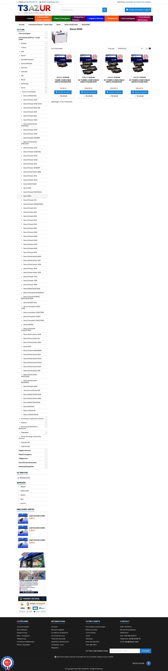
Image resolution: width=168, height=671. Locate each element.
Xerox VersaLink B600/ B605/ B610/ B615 (30, 298)
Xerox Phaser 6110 (29, 200)
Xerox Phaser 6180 (30, 228)
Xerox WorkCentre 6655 (32, 256)
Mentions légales (57, 630)
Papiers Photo (22, 633)
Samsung (24, 84)
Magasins (55, 648)
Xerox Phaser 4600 (30, 180)
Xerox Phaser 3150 (30, 116)
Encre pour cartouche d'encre (32, 419)
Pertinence (130, 48)
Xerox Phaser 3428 (30, 160)
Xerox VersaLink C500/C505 (33, 312)
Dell (22, 51)
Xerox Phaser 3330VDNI (32, 152)
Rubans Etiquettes (23, 645)
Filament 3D (25, 442)
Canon (23, 47)
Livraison (54, 627)
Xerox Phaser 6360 (30, 244)
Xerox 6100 (27, 196)
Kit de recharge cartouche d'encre (30, 437)
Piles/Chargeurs (25, 454)
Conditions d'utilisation (59, 633)
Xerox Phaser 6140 (30, 224)
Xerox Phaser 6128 (30, 216)
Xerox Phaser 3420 (30, 156)
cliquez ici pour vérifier (105, 657)
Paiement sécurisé (58, 639)
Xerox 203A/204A (29, 96)
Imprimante (25, 446)
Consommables (23, 627)
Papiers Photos (25, 450)
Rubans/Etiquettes (26, 466)
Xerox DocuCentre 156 (31, 390)
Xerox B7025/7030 (30, 302)
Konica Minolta (26, 63)
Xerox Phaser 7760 (30, 280)
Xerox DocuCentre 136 (31, 338)
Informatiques (24, 33)
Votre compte (93, 621)
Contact (124, 621)
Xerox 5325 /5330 (29, 184)
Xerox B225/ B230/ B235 (32, 394)
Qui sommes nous (58, 636)
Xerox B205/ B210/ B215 (31, 289)
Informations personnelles (95, 627)
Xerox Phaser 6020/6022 (32, 192)
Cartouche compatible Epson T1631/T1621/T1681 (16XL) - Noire (38, 540)
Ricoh (23, 80)
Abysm (23, 487)
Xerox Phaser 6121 (29, 208)
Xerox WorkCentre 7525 (32, 272)
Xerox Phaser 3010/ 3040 (32, 104)
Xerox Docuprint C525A (32, 316)
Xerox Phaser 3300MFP (31, 138)
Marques (21, 482)
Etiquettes (24, 432)
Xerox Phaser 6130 (30, 220)
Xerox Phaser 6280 (30, 236)
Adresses (89, 639)
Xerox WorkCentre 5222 (32, 367)
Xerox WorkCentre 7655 (32, 342)
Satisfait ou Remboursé (60, 642)
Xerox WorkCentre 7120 (32, 260)
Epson (23, 55)
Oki (22, 76)
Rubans (24, 423)
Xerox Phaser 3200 (30, 120)
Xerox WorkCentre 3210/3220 (29, 125)
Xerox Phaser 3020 (30, 100)
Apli (21, 499)
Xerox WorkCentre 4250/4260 (29, 376)
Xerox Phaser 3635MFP (31, 168)
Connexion (129, 2)
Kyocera (24, 67)
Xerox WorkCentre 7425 (32, 264)
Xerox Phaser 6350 (30, 240)
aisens (22, 495)
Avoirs (88, 636)
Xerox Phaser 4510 (30, 176)
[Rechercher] (84, 10)
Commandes (91, 633)
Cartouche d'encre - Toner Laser (29, 38)
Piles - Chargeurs (23, 636)
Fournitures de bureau (27, 462)
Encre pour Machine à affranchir (28, 428)
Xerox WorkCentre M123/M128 (29, 381)
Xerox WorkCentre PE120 (32, 358)
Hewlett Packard (27, 59)
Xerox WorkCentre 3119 (31, 108)
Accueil (21, 29)
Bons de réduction (92, 642)
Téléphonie (23, 458)
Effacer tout (23, 478)
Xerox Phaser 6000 (30, 386)
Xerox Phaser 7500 (30, 268)
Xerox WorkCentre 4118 (31, 371)
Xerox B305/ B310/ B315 (31, 402)
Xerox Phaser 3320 (30, 148)
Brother (24, 43)
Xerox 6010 (27, 188)
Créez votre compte (143, 2)
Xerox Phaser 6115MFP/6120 (33, 204)
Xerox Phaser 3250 (30, 134)
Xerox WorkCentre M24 (32, 354)
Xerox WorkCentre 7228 (32, 334)
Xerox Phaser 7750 (30, 276)
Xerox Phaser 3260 (30, 130)
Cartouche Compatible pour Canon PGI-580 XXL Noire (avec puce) (38, 516)
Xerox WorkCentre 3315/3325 (29, 143)
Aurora (23, 503)
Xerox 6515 (27, 346)
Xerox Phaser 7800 (30, 285)
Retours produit (91, 630)
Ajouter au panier (63, 92)
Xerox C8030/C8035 (30, 414)
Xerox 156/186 (28, 324)
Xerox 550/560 (28, 406)
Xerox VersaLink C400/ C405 (30, 307)
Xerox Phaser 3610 (30, 164)
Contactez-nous (57, 645)
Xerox (23, 88)
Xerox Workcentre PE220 (32, 362)
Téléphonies (21, 639)
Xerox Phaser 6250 (30, 232)
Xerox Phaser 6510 (30, 252)
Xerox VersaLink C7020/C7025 (28, 329)
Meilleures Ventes (25, 509)
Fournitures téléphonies (25, 642)
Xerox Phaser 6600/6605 (32, 350)
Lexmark (24, 72)
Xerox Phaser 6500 (30, 248)
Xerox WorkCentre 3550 (32, 398)
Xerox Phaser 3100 (30, 112)
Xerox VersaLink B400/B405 (33, 293)
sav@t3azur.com (52, 2)
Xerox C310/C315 (29, 410)
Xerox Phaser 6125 (30, 212)
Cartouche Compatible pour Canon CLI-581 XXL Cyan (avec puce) (38, 528)
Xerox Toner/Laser (29, 92)
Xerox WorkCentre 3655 (32, 172)
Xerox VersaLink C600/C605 (33, 320)
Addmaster (24, 491)
